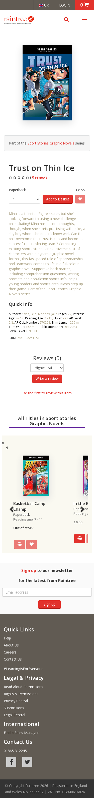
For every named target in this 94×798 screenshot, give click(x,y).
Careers (10, 652)
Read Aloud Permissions (23, 686)
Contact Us (13, 659)
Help (7, 638)
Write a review (47, 378)
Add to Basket (57, 199)
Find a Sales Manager (21, 732)
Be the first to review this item (47, 393)
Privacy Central (16, 700)
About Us (11, 645)
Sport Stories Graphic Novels (51, 143)
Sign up (49, 604)
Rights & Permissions (21, 693)
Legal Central (14, 714)
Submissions (14, 707)
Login (64, 5)
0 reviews (40, 177)
